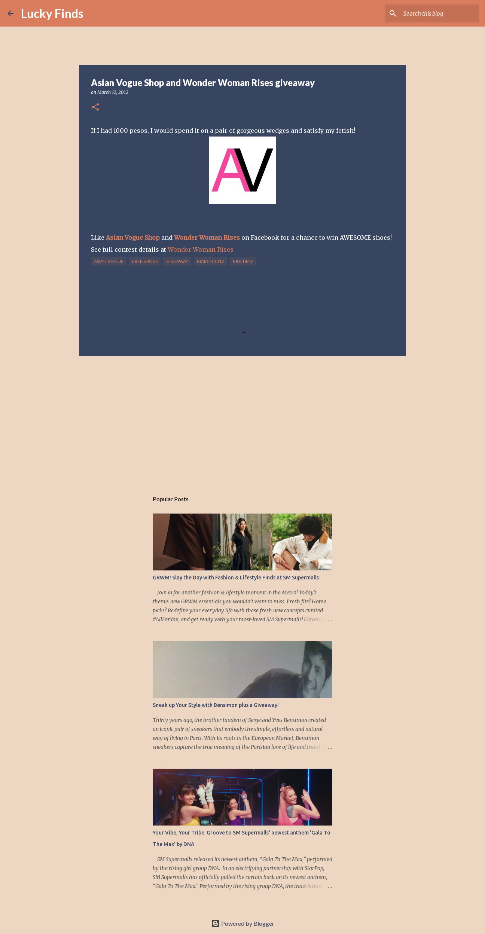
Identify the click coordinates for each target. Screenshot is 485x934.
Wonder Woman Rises (207, 237)
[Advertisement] (242, 419)
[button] (95, 107)
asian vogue (108, 261)
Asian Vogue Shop (133, 237)
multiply (243, 261)
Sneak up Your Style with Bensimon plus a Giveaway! (216, 705)
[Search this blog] (439, 13)
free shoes (145, 261)
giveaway (177, 261)
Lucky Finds (52, 13)
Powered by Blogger (242, 923)
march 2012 (210, 261)
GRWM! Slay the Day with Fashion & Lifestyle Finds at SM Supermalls (236, 578)
